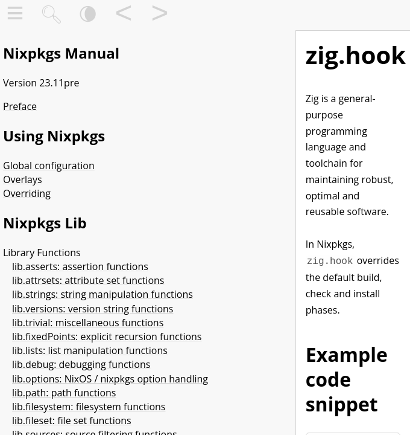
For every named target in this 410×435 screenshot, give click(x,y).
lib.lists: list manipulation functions (90, 350)
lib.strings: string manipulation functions (102, 294)
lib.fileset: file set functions (71, 420)
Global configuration (49, 165)
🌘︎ (87, 15)
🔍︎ (51, 15)
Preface (20, 106)
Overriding (27, 193)
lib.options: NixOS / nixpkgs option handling (110, 378)
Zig (312, 98)
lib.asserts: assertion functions (80, 266)
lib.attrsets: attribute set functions (88, 280)
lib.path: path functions (64, 392)
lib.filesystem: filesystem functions (88, 406)
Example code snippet (347, 378)
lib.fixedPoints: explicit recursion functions (107, 336)
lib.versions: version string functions (92, 308)
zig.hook (356, 54)
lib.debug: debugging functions (81, 364)
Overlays (22, 179)
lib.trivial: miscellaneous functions (87, 322)
